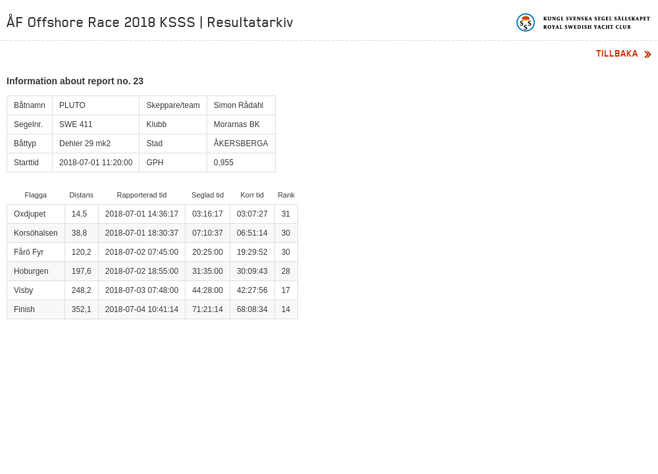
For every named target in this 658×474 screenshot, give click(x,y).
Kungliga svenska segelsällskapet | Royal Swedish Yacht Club (584, 22)
